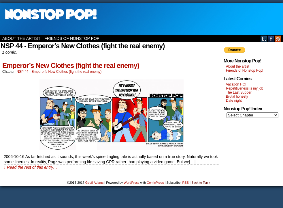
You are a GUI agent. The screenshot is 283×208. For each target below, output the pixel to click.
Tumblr (263, 38)
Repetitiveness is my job (244, 88)
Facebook (271, 38)
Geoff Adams (94, 182)
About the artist (21, 38)
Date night (234, 101)
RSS (278, 38)
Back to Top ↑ (200, 182)
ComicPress (155, 182)
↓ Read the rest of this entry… (30, 167)
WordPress (131, 182)
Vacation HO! (236, 84)
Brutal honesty (237, 96)
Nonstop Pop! (141, 19)
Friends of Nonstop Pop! (72, 38)
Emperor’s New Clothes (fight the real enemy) (70, 65)
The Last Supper (239, 92)
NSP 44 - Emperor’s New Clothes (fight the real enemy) (58, 72)
